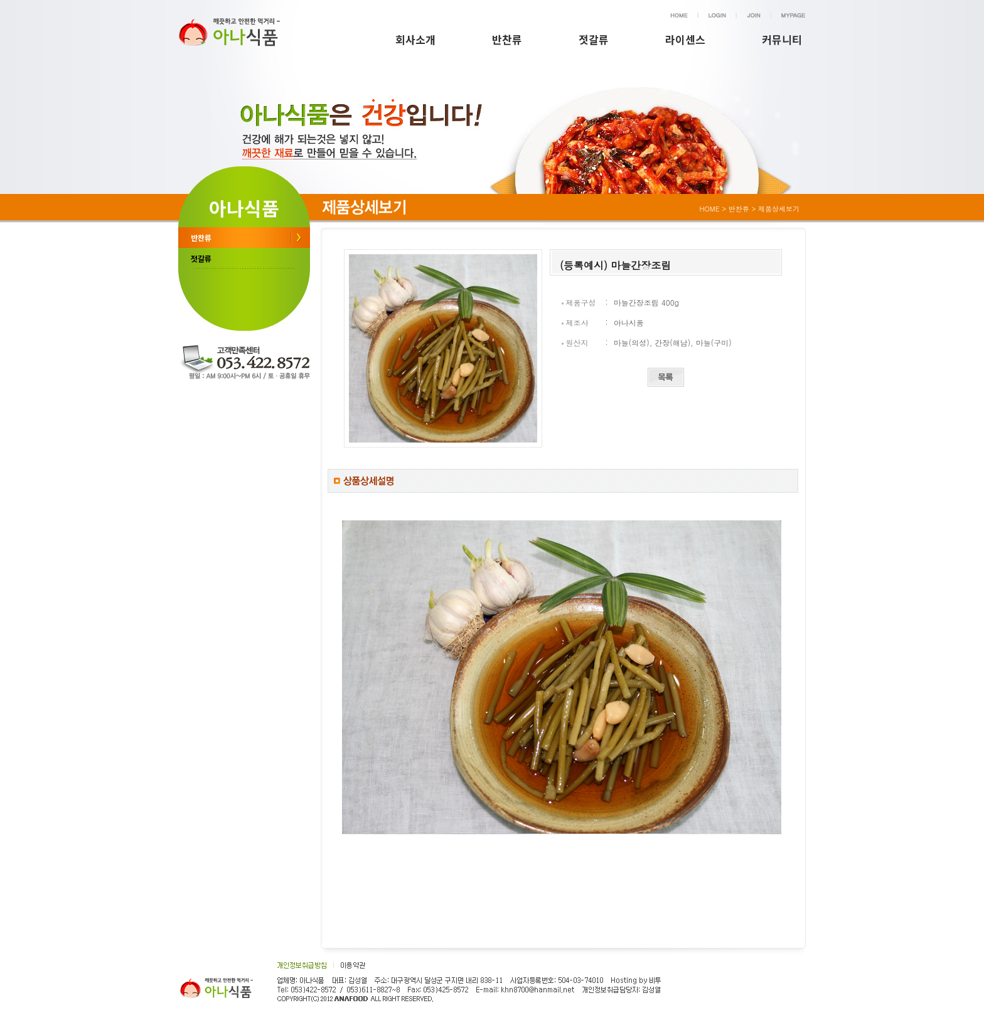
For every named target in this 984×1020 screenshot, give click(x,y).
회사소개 (415, 39)
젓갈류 (594, 39)
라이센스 (685, 39)
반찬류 (507, 39)
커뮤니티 (782, 39)
